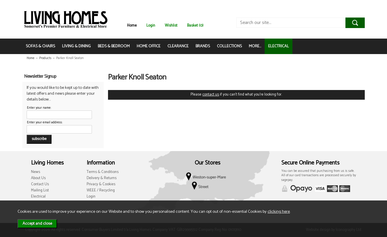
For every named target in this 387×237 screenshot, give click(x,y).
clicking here (279, 211)
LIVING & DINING (76, 46)
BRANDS (203, 46)
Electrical (38, 196)
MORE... (255, 46)
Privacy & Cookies (101, 184)
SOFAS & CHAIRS (40, 46)
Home (132, 26)
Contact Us (40, 184)
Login (150, 26)
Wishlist (171, 26)
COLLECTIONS (229, 46)
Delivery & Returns (102, 178)
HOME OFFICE (148, 46)
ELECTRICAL (278, 46)
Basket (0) (195, 26)
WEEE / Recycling (101, 190)
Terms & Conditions (103, 172)
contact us (210, 94)
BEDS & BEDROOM (114, 46)
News (35, 172)
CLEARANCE (178, 46)
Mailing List (40, 190)
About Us (38, 178)
